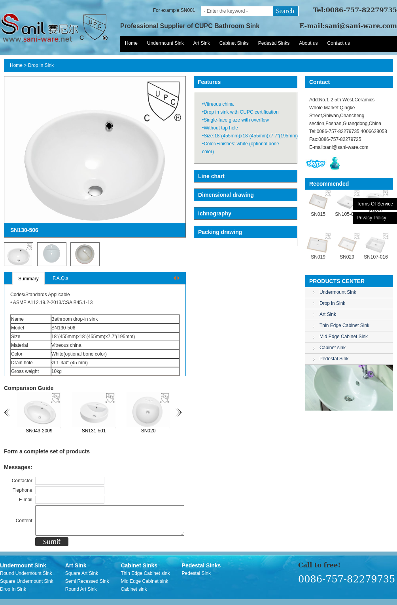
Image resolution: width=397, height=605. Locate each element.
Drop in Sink (41, 65)
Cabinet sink (332, 347)
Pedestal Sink (333, 358)
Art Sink (201, 43)
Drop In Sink (13, 595)
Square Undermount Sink (26, 587)
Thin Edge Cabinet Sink (344, 325)
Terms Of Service (375, 204)
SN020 (150, 431)
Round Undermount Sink (26, 579)
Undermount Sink (165, 43)
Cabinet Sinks (234, 43)
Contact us (338, 43)
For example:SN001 (174, 10)
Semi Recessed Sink (87, 587)
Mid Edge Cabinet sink (144, 587)
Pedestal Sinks (273, 43)
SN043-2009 (41, 431)
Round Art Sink (81, 595)
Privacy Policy (371, 218)
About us (308, 43)
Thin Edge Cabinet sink (145, 579)
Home (131, 43)
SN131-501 (96, 431)
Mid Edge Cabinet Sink (343, 336)
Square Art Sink (81, 579)
